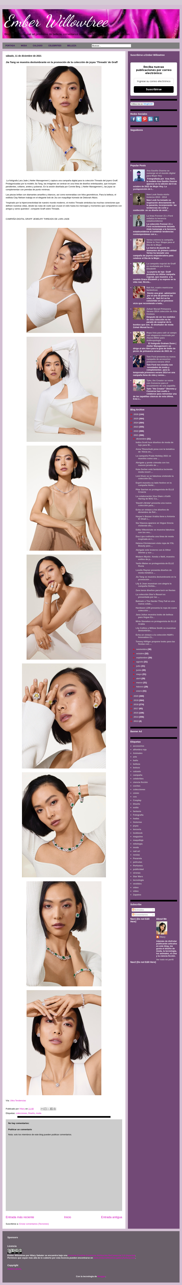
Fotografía (138, 815)
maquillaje (138, 840)
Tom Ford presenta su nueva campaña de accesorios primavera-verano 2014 (160, 359)
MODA (24, 45)
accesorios (138, 746)
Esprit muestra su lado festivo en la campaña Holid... (154, 484)
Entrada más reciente (20, 1217)
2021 (136, 435)
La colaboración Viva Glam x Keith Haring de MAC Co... (153, 497)
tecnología (138, 880)
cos (135, 796)
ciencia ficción (140, 782)
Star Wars (138, 876)
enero (139, 691)
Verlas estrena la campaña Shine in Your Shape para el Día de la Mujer (160, 242)
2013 (136, 721)
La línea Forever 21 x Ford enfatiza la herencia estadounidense (159, 218)
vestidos (137, 883)
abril (138, 678)
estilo (136, 807)
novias (136, 855)
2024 (136, 422)
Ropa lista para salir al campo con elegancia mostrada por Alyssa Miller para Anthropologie (161, 336)
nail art (136, 851)
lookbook (137, 833)
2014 (136, 717)
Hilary (162, 937)
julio (138, 666)
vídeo (136, 891)
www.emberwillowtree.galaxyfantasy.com (114, 1258)
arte (135, 757)
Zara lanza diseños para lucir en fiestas (155, 590)
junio (139, 670)
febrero (140, 686)
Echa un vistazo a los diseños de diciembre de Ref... (152, 511)
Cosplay (137, 800)
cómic (136, 793)
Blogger (101, 1276)
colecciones (21, 1113)
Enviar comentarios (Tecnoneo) (34, 1224)
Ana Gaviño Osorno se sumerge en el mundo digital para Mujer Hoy (160, 173)
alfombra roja (139, 749)
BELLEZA (71, 45)
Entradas (138, 910)
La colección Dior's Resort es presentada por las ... (150, 595)
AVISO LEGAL (14, 1269)
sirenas (137, 873)
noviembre (142, 649)
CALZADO (37, 45)
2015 (136, 713)
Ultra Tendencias (18, 1100)
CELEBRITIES (54, 45)
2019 (136, 700)
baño (135, 760)
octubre (140, 653)
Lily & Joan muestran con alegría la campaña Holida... (153, 584)
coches (136, 786)
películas (137, 862)
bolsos (136, 767)
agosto (140, 661)
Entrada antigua (111, 1217)
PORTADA (10, 45)
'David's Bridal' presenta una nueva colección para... (153, 504)
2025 (136, 418)
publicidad (138, 869)
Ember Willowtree (56, 21)
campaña (137, 775)
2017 (136, 708)
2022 (136, 431)
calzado (137, 771)
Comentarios (140, 914)
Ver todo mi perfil (165, 959)
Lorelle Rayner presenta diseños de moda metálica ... (154, 571)
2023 (136, 427)
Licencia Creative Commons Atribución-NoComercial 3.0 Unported (101, 1255)
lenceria (137, 829)
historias (137, 822)
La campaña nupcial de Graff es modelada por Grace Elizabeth (161, 266)
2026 (136, 414)
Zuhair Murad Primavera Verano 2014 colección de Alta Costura (161, 311)
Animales (137, 753)
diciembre (141, 439)
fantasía (137, 811)
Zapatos (137, 894)
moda (38, 1113)
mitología (137, 844)
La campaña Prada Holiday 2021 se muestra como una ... (153, 457)
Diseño (31, 1113)
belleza (136, 764)
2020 (136, 696)
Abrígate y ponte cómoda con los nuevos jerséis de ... (152, 463)
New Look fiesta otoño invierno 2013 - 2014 (157, 195)
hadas (136, 818)
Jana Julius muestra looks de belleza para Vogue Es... (154, 615)
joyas (135, 825)
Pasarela (137, 858)
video (136, 887)
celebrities (138, 778)
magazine (138, 836)
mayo (139, 674)
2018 (136, 704)
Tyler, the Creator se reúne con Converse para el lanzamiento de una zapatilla (160, 383)
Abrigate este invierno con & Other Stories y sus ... (153, 551)
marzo (139, 682)
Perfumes (138, 865)
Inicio (67, 1217)
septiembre (142, 657)
